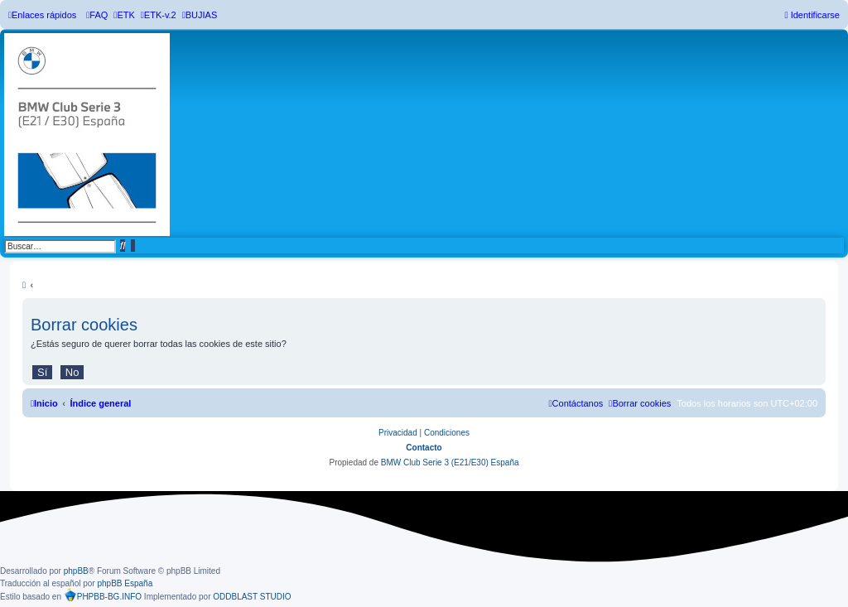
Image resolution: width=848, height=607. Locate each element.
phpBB (76, 571)
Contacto (423, 447)
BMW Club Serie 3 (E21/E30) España (450, 462)
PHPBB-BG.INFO (103, 594)
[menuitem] (97, 15)
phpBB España (124, 583)
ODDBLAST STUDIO (252, 596)
